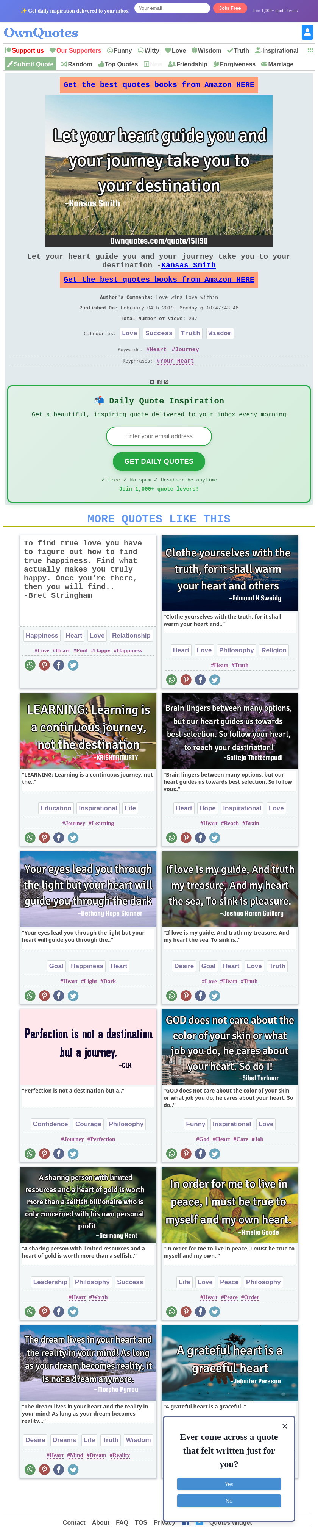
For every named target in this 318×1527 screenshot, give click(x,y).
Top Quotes (121, 64)
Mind (76, 1482)
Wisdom (209, 50)
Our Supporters (78, 50)
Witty (152, 50)
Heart (158, 367)
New (156, 64)
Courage (88, 1150)
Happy (102, 677)
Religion (274, 676)
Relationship (131, 662)
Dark (109, 1008)
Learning (103, 850)
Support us (28, 50)
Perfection (102, 1166)
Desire (184, 992)
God (204, 1166)
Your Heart (177, 379)
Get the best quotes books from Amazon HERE (159, 87)
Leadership (50, 1308)
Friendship (191, 64)
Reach (231, 850)
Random (80, 64)
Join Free (230, 8)
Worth (100, 1324)
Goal (56, 992)
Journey (187, 367)
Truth (241, 50)
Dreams (64, 1466)
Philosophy (236, 676)
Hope (208, 834)
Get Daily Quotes (158, 483)
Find (81, 677)
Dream (98, 1482)
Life (130, 834)
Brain (252, 850)
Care (242, 1166)
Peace (229, 1308)
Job (258, 1166)
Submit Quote (33, 64)
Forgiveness (238, 64)
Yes (229, 1482)
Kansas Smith (188, 272)
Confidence (50, 1150)
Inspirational (280, 50)
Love (179, 50)
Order (251, 1324)
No (229, 1499)
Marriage (280, 64)
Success (159, 349)
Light (90, 1008)
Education (56, 834)
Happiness (42, 662)
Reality (121, 1482)
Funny (123, 50)
